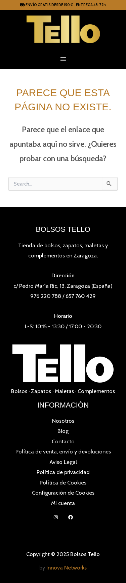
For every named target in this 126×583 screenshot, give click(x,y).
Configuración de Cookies (63, 492)
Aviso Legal (63, 462)
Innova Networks (66, 567)
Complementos (96, 391)
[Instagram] (55, 517)
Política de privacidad (63, 472)
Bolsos (19, 391)
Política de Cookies (63, 482)
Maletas (64, 391)
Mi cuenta (63, 503)
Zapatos (41, 391)
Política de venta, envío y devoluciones (63, 451)
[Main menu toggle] (63, 59)
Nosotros (63, 420)
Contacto (63, 441)
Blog (63, 430)
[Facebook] (70, 517)
